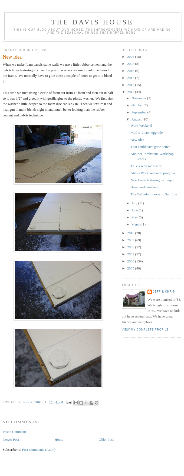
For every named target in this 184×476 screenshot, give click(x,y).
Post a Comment (14, 432)
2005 (131, 268)
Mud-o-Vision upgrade (146, 133)
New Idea (137, 140)
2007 (131, 254)
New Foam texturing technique (152, 180)
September (139, 112)
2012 (131, 85)
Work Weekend (141, 125)
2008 (131, 247)
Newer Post (11, 439)
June (135, 210)
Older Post (106, 439)
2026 (131, 57)
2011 (131, 92)
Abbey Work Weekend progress (152, 173)
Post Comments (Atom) (39, 450)
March (137, 224)
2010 (131, 233)
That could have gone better (150, 147)
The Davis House (92, 22)
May (135, 217)
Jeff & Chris (164, 291)
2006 (131, 261)
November (139, 98)
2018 (131, 71)
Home (59, 439)
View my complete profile (145, 329)
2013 (131, 78)
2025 (131, 64)
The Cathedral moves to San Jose (153, 194)
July (135, 203)
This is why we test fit (146, 166)
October (138, 105)
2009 (131, 240)
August (137, 119)
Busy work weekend (144, 187)
